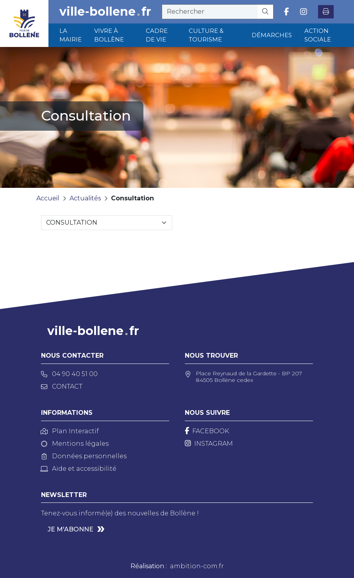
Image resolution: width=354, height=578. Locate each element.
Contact (61, 386)
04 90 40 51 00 (69, 374)
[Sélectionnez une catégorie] (106, 222)
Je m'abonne (70, 529)
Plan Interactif (70, 431)
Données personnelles (84, 456)
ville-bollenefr (105, 12)
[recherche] (210, 11)
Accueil (47, 198)
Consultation (132, 198)
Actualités (85, 198)
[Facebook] (207, 431)
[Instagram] (209, 443)
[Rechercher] (265, 11)
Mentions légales (75, 443)
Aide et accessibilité (78, 468)
